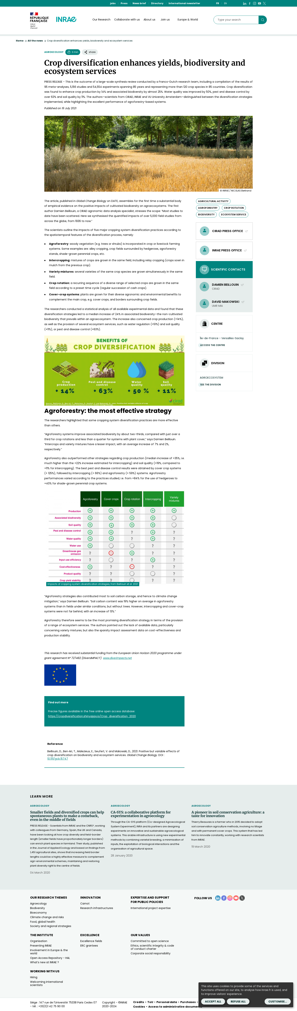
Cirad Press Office (230, 231)
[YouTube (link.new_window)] (259, 3)
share (89, 52)
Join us (165, 19)
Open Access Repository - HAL (50, 958)
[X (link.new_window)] (264, 3)
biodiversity (206, 214)
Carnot (85, 903)
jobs (113, 3)
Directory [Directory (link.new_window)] (157, 3)
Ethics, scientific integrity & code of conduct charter (152, 947)
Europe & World (188, 19)
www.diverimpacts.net (117, 658)
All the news (35, 40)
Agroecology (53, 52)
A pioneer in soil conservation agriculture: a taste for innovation (227, 814)
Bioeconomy (38, 913)
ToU (150, 1002)
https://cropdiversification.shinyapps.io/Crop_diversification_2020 (92, 716)
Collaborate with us (127, 19)
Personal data (166, 1002)
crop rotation (234, 207)
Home (19, 40)
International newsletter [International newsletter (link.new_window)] (184, 3)
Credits (138, 1002)
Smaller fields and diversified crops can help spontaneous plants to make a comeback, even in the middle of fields (67, 816)
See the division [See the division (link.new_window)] (211, 384)
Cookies (139, 1007)
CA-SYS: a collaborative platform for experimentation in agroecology (141, 814)
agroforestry (207, 207)
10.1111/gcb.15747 (57, 759)
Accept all (213, 1001)
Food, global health (42, 922)
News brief (139, 3)
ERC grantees (89, 945)
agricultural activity (213, 201)
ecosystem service (233, 214)
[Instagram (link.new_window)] (254, 3)
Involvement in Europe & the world (49, 951)
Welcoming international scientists (46, 983)
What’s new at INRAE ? (44, 962)
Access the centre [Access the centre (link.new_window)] (213, 345)
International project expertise (151, 908)
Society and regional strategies (50, 926)
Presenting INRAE (41, 945)
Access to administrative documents (175, 1007)
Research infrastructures (96, 908)
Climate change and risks (47, 917)
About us (149, 19)
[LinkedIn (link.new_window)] (244, 3)
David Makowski (228, 302)
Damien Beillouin (228, 284)
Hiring (33, 977)
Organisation (38, 941)
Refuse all (238, 1001)
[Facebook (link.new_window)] (249, 3)
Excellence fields (91, 941)
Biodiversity (37, 908)
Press (124, 3)
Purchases (188, 1002)
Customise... (277, 1001)
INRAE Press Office (229, 250)
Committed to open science (150, 941)
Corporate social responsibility (150, 953)
